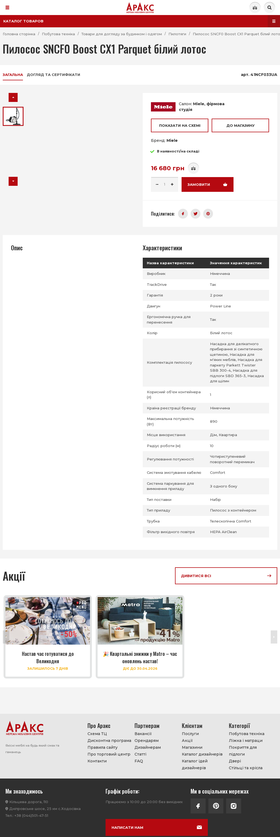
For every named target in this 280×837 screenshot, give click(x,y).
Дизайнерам (148, 747)
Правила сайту (103, 747)
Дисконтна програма (109, 740)
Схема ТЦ (97, 733)
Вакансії (143, 733)
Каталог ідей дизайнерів (195, 764)
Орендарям (147, 740)
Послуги (190, 733)
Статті (140, 754)
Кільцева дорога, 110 (28, 802)
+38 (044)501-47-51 (31, 815)
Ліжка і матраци (245, 740)
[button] (13, 97)
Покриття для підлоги (243, 751)
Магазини (192, 747)
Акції (187, 740)
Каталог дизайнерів (202, 754)
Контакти (97, 761)
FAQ (139, 761)
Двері (235, 761)
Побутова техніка (246, 733)
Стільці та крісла (245, 767)
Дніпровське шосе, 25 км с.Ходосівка (45, 808)
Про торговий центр (109, 754)
